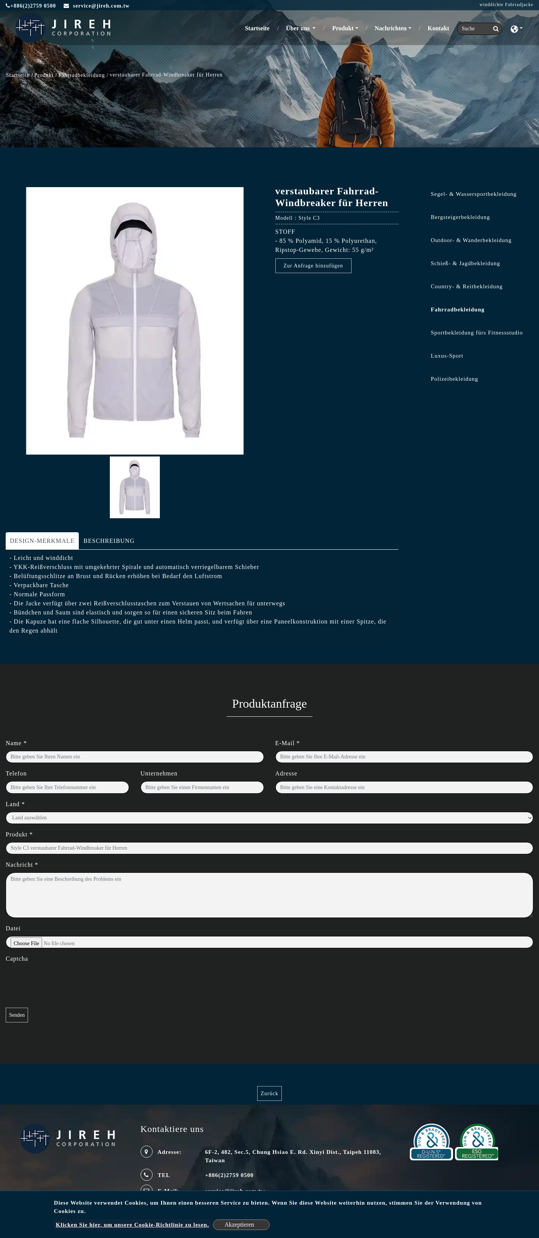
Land (15, 804)
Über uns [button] (298, 28)
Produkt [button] (343, 28)
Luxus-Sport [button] (447, 356)
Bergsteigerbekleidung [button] (460, 217)
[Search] (479, 29)
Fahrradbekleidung (82, 75)
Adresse (286, 773)
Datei (13, 928)
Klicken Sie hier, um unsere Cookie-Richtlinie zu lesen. (132, 1225)
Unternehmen (159, 773)
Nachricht (22, 864)
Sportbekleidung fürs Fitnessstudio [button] (477, 333)
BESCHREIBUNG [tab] (109, 541)
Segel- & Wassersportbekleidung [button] (474, 194)
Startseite (259, 27)
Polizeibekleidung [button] (454, 379)
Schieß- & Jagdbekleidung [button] (465, 263)
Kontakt (438, 28)
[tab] (471, 195)
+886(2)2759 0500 (31, 6)
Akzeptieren (239, 1224)
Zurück (269, 1093)
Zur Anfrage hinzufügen (313, 266)
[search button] (494, 29)
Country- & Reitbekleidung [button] (467, 286)
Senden (17, 1015)
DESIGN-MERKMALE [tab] (42, 541)
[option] (135, 321)
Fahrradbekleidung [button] (457, 309)
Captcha (17, 958)
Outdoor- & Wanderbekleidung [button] (471, 240)
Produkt (44, 75)
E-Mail (287, 743)
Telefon (16, 773)
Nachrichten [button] (390, 28)
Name (16, 743)
